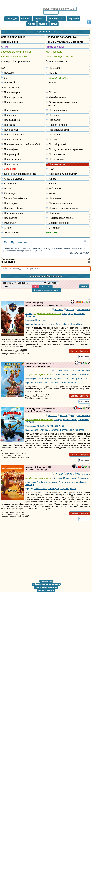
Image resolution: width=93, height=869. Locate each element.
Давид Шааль (77, 324)
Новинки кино (9, 42)
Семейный (30, 316)
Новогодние (23, 203)
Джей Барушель (42, 430)
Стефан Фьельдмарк (47, 482)
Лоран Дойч (53, 488)
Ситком (23, 227)
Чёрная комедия (68, 124)
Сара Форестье (68, 488)
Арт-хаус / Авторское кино (15, 61)
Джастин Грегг (41, 382)
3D (23, 77)
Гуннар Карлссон (79, 378)
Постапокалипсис (23, 212)
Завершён (23, 168)
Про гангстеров (23, 159)
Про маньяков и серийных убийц (23, 144)
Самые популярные (13, 37)
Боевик (28, 313)
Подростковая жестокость (68, 208)
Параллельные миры (68, 203)
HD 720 (68, 72)
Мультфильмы (46, 31)
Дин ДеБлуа (43, 426)
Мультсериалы (54, 51)
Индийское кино (68, 97)
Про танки (23, 124)
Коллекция (23, 193)
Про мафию (23, 149)
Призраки (68, 212)
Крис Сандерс (57, 426)
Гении (23, 188)
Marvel (68, 82)
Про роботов (23, 129)
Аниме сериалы (55, 46)
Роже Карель (40, 488)
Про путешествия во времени (68, 149)
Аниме (4, 46)
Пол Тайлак (54, 382)
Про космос (23, 217)
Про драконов (68, 154)
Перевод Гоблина (23, 208)
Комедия (66, 313)
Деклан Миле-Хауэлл (44, 324)
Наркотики (68, 198)
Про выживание (23, 139)
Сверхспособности (68, 222)
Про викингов (68, 163)
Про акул (68, 92)
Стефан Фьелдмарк (68, 482)
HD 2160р (68, 67)
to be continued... (68, 77)
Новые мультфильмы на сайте (64, 42)
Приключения (78, 313)
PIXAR (68, 168)
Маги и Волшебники (23, 198)
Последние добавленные (61, 37)
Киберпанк (68, 188)
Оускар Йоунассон (46, 378)
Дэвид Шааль (62, 324)
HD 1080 (23, 72)
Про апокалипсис (23, 134)
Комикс (68, 193)
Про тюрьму (23, 110)
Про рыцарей (23, 154)
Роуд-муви (23, 222)
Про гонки (68, 114)
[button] (84, 286)
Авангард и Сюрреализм (68, 173)
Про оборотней (68, 144)
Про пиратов (23, 163)
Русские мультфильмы (14, 56)
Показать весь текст (79, 253)
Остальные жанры (56, 61)
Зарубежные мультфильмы (16, 51)
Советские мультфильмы (60, 56)
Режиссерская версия (68, 217)
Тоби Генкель (63, 378)
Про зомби (23, 82)
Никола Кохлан (69, 382)
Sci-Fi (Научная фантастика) (23, 173)
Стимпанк (68, 227)
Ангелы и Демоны (23, 178)
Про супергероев (23, 102)
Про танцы (68, 134)
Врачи (68, 183)
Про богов (68, 139)
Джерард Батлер (59, 430)
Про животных (23, 119)
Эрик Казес (40, 320)
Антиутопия (23, 183)
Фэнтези (29, 422)
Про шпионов (68, 159)
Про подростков (23, 97)
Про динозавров (68, 110)
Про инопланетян (68, 129)
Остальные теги (10, 87)
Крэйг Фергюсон (76, 430)
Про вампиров (23, 92)
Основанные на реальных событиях (68, 104)
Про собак (23, 114)
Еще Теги (51, 232)
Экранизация (23, 232)
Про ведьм (68, 119)
